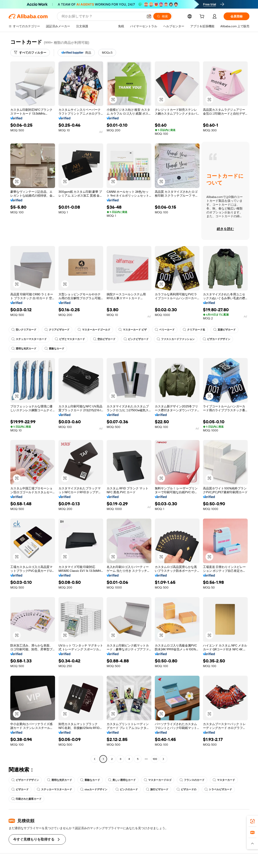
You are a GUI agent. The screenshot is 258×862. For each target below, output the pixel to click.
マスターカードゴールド (94, 329)
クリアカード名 (194, 329)
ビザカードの (186, 789)
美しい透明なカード (122, 780)
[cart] (203, 17)
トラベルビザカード (218, 789)
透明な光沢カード (23, 348)
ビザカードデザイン (216, 339)
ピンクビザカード (136, 339)
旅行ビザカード (157, 789)
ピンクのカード (126, 789)
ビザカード (20, 789)
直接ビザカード (224, 329)
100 (155, 758)
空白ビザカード (104, 339)
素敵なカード (54, 348)
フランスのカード (192, 780)
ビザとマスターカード (70, 339)
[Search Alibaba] (102, 16)
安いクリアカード (23, 329)
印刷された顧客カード (26, 799)
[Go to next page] (163, 759)
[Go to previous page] (94, 759)
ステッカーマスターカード (29, 339)
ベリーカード (165, 329)
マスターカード (224, 780)
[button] (149, 16)
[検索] (162, 16)
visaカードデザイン (93, 789)
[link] (252, 821)
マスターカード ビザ (132, 329)
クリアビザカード (57, 329)
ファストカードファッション (176, 339)
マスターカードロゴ (157, 780)
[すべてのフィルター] (30, 52)
